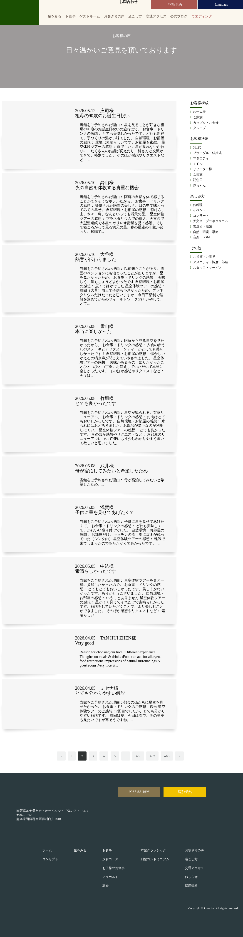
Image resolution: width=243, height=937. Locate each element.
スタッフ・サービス (207, 267)
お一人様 (199, 112)
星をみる (54, 16)
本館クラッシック (153, 850)
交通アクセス (156, 16)
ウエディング (201, 16)
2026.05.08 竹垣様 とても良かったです (95, 401)
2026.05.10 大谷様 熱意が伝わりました (95, 257)
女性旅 (198, 174)
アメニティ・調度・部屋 (210, 262)
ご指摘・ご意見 (204, 256)
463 (167, 756)
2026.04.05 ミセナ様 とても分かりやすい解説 (100, 691)
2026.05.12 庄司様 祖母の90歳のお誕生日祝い (102, 113)
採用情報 (191, 885)
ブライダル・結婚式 (207, 153)
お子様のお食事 (113, 868)
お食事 (70, 16)
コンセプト (50, 859)
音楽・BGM (201, 237)
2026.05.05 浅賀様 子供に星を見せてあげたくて (104, 510)
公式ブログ (178, 16)
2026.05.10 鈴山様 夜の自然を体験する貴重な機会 (107, 185)
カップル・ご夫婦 (205, 122)
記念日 (198, 180)
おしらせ (191, 877)
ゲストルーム (89, 16)
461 (138, 756)
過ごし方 (135, 16)
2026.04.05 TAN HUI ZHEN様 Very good (105, 640)
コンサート (201, 215)
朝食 (105, 885)
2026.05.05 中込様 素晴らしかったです (95, 569)
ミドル (198, 164)
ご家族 (198, 117)
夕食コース (110, 859)
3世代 (197, 147)
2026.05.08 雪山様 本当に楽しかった (94, 329)
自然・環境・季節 (205, 232)
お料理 (198, 205)
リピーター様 (202, 169)
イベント (199, 210)
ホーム (47, 850)
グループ (199, 128)
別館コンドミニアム (155, 859)
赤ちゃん (199, 185)
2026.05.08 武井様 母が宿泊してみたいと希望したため (111, 468)
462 (152, 756)
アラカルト (110, 877)
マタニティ (201, 158)
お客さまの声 (114, 16)
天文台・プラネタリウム (210, 221)
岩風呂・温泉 (202, 226)
